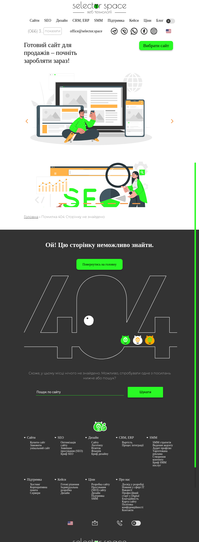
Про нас (124, 479)
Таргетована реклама (160, 452)
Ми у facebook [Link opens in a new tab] (144, 31)
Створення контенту (159, 458)
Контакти (127, 510)
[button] (168, 31)
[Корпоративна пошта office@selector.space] (95, 523)
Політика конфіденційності (132, 506)
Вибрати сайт (156, 45)
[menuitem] (38, 451)
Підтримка (116, 20)
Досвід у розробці (133, 484)
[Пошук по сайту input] (80, 392)
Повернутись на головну (99, 264)
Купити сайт (37, 442)
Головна (31, 217)
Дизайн (62, 20)
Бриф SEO (67, 454)
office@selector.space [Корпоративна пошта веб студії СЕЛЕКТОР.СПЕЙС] (86, 31)
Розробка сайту (100, 484)
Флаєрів (96, 451)
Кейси (134, 20)
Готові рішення (70, 484)
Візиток (96, 448)
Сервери (35, 493)
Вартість (127, 442)
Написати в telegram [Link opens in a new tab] (114, 31)
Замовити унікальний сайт (40, 447)
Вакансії (127, 490)
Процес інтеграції (133, 445)
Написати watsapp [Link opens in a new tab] (134, 31)
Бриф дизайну (99, 454)
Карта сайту (129, 501)
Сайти (34, 20)
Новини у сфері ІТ (133, 487)
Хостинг (35, 484)
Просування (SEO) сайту (98, 489)
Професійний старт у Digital (130, 494)
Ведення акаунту (163, 445)
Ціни (147, 20)
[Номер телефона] (119, 523)
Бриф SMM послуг (160, 464)
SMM (98, 20)
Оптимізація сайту (68, 444)
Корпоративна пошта (38, 489)
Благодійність (130, 498)
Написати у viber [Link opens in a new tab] (124, 31)
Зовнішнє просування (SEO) (72, 450)
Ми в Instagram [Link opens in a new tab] (154, 31)
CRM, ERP (81, 20)
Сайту (95, 442)
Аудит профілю (162, 448)
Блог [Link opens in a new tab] (159, 20)
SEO (47, 20)
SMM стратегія (162, 442)
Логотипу (97, 445)
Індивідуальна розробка (69, 489)
